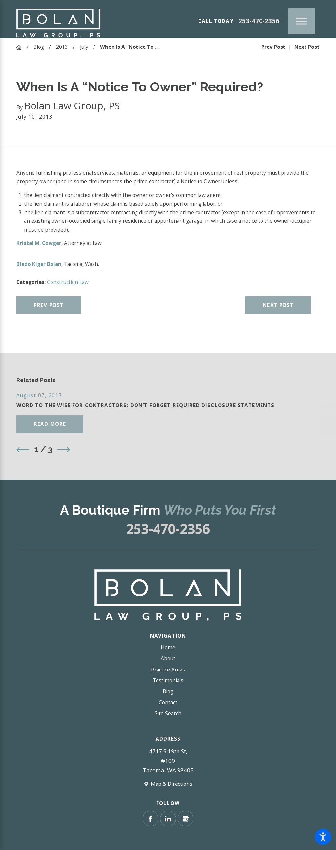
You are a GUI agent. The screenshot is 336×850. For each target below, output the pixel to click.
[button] (323, 837)
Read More (50, 424)
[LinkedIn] (168, 818)
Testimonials (168, 680)
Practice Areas (168, 669)
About (168, 658)
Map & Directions (171, 784)
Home (168, 647)
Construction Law (68, 282)
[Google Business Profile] (185, 818)
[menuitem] (168, 647)
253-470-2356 (259, 21)
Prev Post (49, 305)
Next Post (278, 305)
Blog (38, 47)
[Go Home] (21, 47)
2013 (62, 47)
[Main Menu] (301, 21)
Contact (168, 702)
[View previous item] (22, 450)
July (84, 47)
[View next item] (63, 450)
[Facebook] (150, 818)
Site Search (168, 713)
